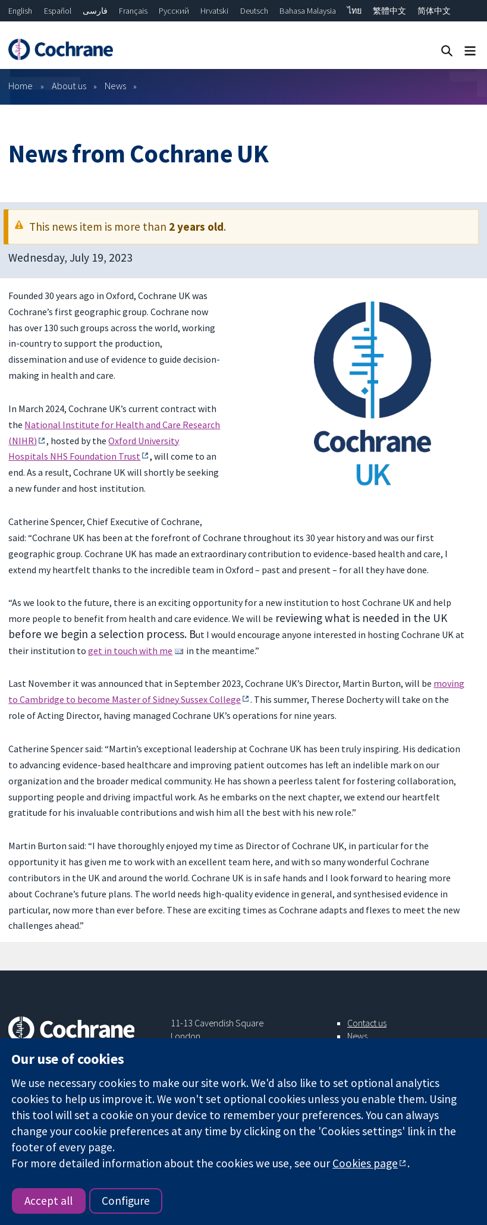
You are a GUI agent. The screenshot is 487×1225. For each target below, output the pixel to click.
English (20, 10)
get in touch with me (130, 651)
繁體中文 (389, 10)
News (115, 86)
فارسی (95, 10)
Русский (174, 10)
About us (69, 86)
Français (133, 10)
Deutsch (254, 10)
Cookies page (365, 1163)
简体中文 (434, 10)
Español (57, 10)
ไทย (354, 10)
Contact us (367, 1023)
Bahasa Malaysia (307, 10)
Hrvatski (214, 10)
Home (20, 86)
